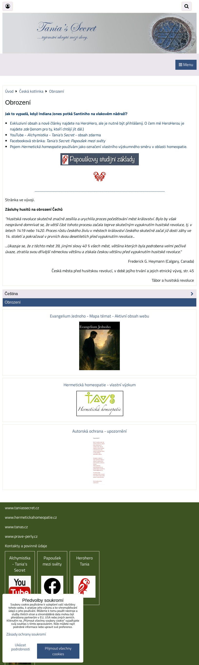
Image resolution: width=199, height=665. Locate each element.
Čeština (100, 294)
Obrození (13, 302)
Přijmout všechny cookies (58, 651)
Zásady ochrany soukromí (26, 634)
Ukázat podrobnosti (20, 647)
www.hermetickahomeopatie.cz (31, 517)
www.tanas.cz (16, 527)
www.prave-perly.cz (21, 536)
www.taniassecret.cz (22, 508)
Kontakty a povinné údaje (26, 546)
